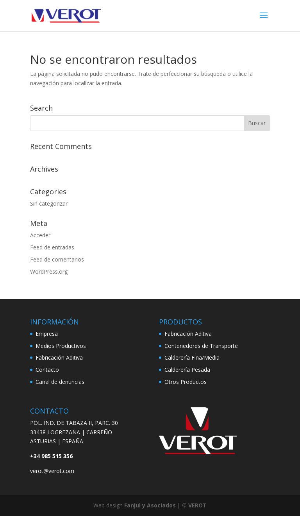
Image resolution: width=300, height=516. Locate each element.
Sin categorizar (49, 203)
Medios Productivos (61, 345)
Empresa (47, 333)
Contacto (47, 369)
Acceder (40, 235)
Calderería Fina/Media (192, 357)
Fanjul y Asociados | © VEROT (165, 505)
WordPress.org (49, 271)
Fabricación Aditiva (59, 357)
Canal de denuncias (60, 381)
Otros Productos (185, 381)
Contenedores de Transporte (201, 345)
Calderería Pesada (187, 369)
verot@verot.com (52, 471)
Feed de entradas (52, 247)
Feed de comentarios (57, 259)
